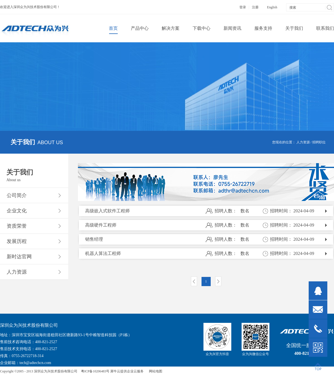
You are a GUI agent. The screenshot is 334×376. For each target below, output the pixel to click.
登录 (242, 7)
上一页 (194, 281)
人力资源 (303, 142)
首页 (113, 28)
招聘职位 (319, 142)
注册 (255, 7)
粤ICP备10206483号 (95, 371)
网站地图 (154, 371)
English (272, 7)
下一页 (218, 281)
